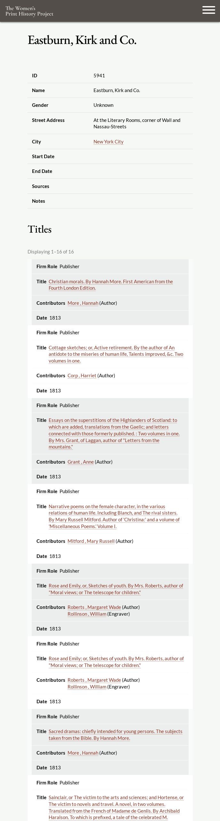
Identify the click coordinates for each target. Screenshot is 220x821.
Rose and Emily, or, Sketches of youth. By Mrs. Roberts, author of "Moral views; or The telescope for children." (116, 589)
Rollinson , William (87, 614)
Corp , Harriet (82, 375)
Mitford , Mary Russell (91, 541)
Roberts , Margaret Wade (94, 607)
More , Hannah (83, 303)
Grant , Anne (81, 462)
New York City (109, 141)
